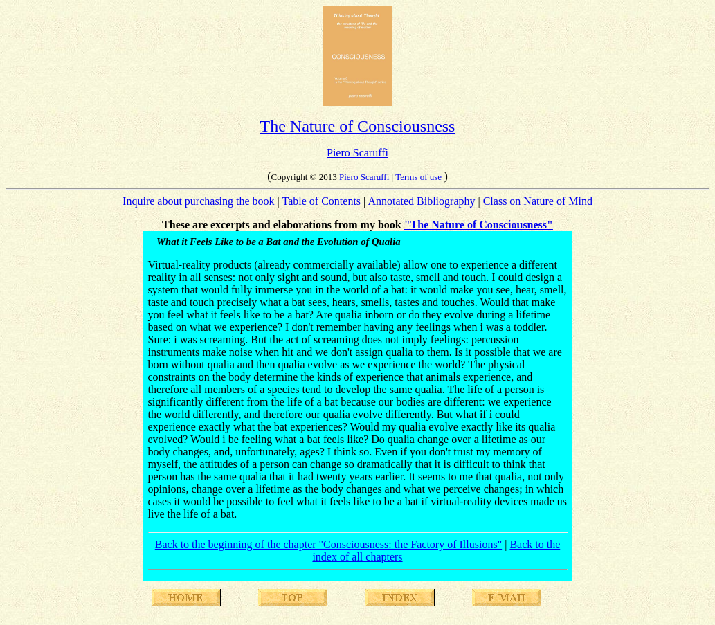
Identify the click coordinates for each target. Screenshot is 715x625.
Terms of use (418, 177)
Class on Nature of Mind (537, 201)
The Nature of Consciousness (357, 126)
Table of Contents (321, 201)
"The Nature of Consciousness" (478, 224)
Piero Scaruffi (357, 152)
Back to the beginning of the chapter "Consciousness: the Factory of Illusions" (328, 544)
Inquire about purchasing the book (199, 201)
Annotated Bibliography (421, 201)
